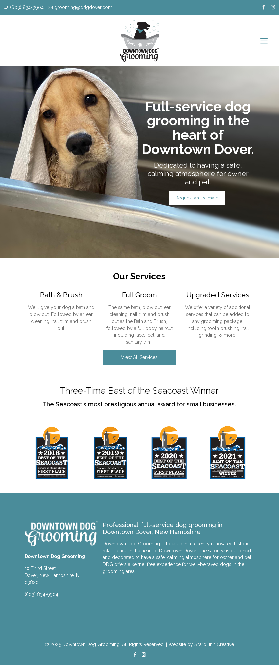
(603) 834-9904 (27, 7)
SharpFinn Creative (214, 644)
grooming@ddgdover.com (83, 7)
